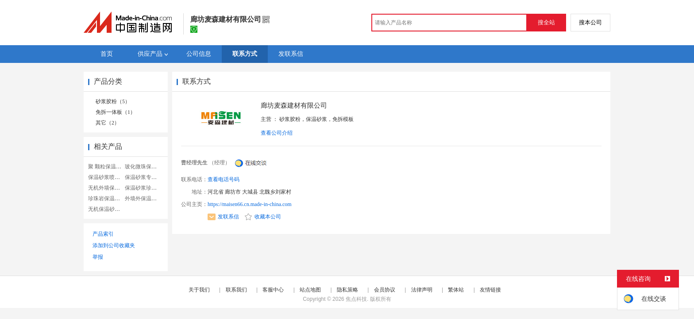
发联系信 (223, 217)
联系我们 (236, 290)
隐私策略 (347, 290)
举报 (98, 257)
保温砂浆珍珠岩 (143, 188)
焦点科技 (356, 299)
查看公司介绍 (277, 133)
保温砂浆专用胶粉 (146, 177)
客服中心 (273, 290)
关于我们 (199, 290)
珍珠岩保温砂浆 (106, 198)
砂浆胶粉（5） (113, 101)
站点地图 (310, 290)
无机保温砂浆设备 (109, 209)
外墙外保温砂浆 (143, 198)
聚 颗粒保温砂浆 (107, 166)
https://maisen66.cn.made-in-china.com (250, 204)
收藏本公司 (263, 217)
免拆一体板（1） (115, 112)
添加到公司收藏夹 (114, 245)
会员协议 (384, 290)
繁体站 (456, 290)
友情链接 (490, 290)
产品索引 (103, 234)
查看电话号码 (223, 179)
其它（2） (108, 123)
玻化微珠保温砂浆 (146, 166)
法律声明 (421, 290)
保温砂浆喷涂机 (106, 177)
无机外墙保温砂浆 (109, 188)
